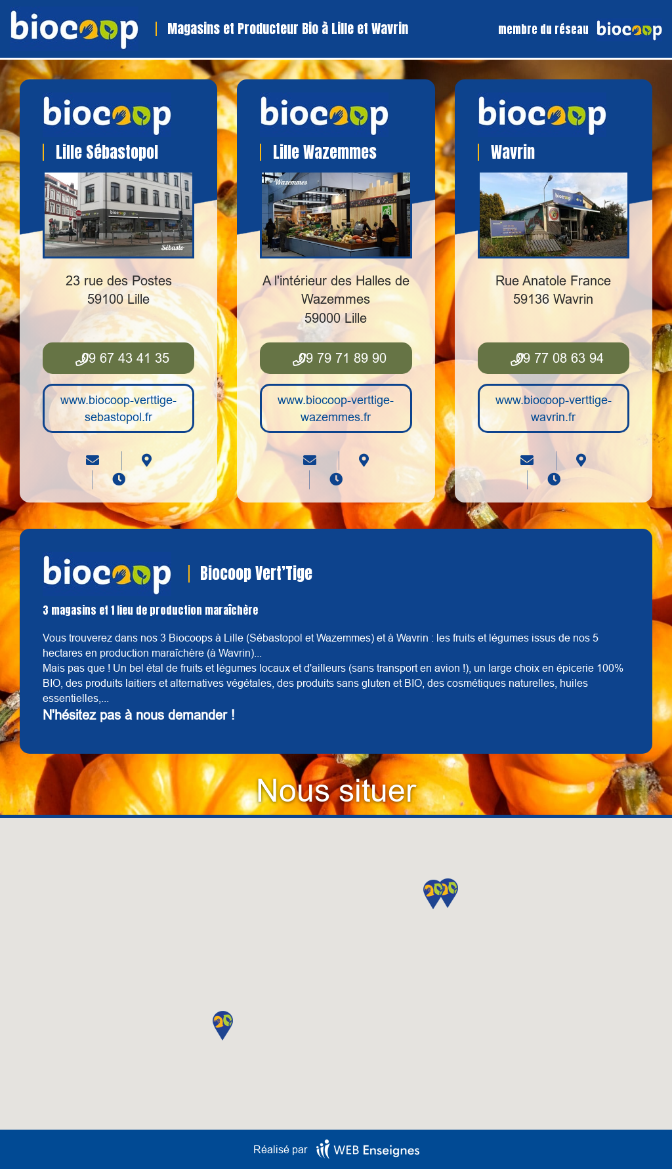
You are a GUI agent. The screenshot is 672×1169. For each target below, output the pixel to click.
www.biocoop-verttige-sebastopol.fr (118, 408)
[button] (448, 893)
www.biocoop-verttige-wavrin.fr (553, 408)
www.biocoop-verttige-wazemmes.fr (336, 408)
